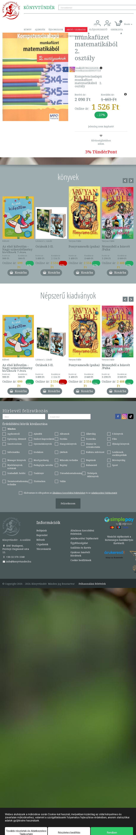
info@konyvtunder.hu (16, 561)
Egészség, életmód (16, 438)
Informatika (13, 452)
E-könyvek (117, 433)
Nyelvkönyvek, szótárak (15, 467)
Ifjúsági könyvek (120, 443)
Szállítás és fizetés (35, 36)
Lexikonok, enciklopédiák (119, 454)
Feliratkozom (68, 503)
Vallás (63, 481)
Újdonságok (55, 29)
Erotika (63, 438)
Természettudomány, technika (17, 483)
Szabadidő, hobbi (16, 473)
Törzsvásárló (75, 36)
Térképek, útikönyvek (93, 475)
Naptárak (91, 460)
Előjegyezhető (98, 29)
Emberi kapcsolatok (44, 438)
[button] (124, 22)
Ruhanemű (91, 465)
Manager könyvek (16, 460)
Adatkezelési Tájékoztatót (104, 492)
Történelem (39, 481)
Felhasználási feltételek (92, 584)
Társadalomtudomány (71, 473)
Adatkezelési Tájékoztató (84, 538)
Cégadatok (42, 544)
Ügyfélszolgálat (79, 543)
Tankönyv (39, 473)
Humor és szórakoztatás (93, 445)
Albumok (64, 433)
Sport (115, 465)
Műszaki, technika (69, 460)
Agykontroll (13, 433)
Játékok (64, 452)
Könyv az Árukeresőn (114, 558)
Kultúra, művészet (95, 452)
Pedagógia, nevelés (43, 465)
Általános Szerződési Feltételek (82, 532)
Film (114, 438)
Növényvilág (118, 460)
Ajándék (40, 29)
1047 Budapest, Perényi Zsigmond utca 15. (15, 549)
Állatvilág (91, 433)
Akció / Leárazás (76, 29)
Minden (11, 428)
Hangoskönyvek (68, 443)
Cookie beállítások (80, 560)
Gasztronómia (14, 443)
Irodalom (38, 452)
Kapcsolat (57, 36)
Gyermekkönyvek (43, 443)
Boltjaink (41, 530)
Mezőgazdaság (41, 460)
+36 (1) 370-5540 (13, 556)
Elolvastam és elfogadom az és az (70, 492)
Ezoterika (91, 438)
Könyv (28, 29)
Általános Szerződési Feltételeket (68, 492)
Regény (63, 465)
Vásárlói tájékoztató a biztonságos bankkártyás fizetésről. (119, 540)
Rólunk (40, 539)
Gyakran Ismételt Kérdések (80, 554)
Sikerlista (117, 29)
